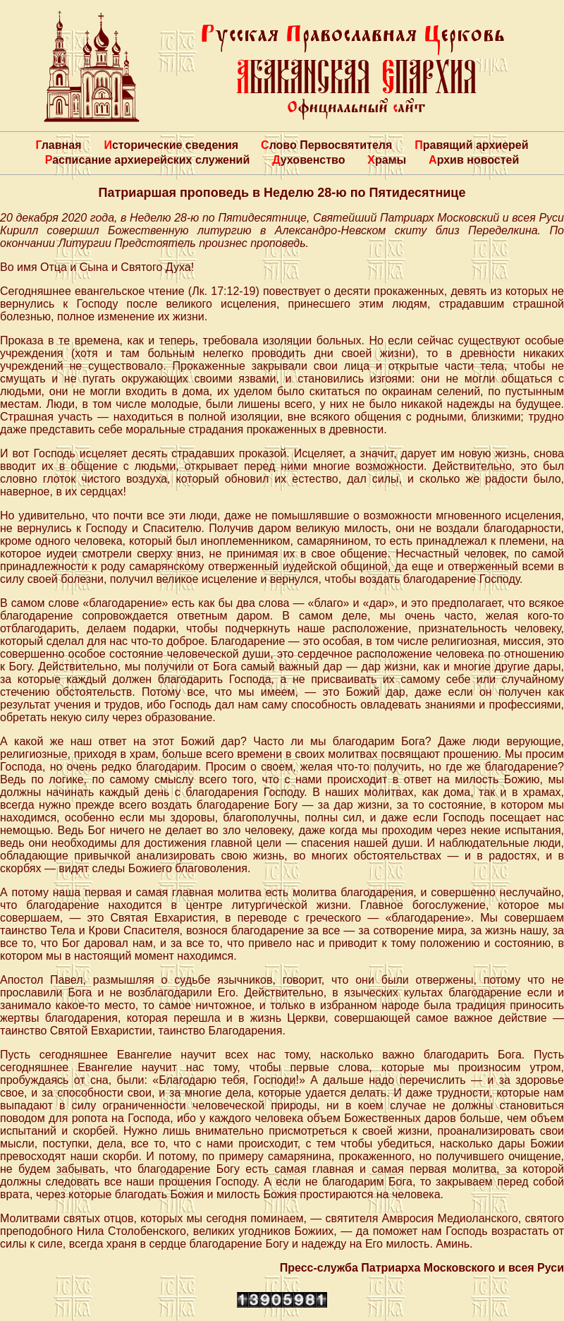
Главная (58, 145)
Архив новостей (474, 160)
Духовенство (308, 160)
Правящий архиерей (471, 145)
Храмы (386, 160)
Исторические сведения (171, 145)
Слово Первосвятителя (326, 145)
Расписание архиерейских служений (147, 160)
